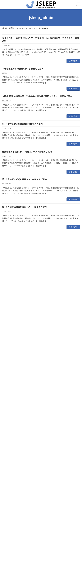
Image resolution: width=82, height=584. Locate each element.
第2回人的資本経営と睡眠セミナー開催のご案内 (24, 179)
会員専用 (5, 559)
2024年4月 (8, 491)
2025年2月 (8, 455)
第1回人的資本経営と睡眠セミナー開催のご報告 (24, 207)
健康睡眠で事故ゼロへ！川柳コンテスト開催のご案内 (27, 151)
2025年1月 (8, 460)
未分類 (6, 398)
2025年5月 (8, 444)
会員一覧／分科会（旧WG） (13, 565)
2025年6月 (8, 439)
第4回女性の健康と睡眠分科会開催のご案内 (22, 124)
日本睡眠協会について (11, 538)
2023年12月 (9, 507)
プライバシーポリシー (11, 554)
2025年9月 (8, 433)
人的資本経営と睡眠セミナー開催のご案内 (21, 335)
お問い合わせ (7, 549)
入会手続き (6, 543)
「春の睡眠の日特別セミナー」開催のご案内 (23, 68)
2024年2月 (8, 502)
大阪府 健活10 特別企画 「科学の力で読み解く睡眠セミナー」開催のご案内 (37, 96)
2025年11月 (9, 428)
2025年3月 (8, 449)
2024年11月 (9, 470)
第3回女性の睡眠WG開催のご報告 (18, 357)
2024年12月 (9, 465)
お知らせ (7, 376)
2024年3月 (8, 497)
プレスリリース (10, 387)
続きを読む (73, 61)
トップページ (7, 532)
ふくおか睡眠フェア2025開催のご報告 (20, 346)
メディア (7, 392)
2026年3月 (8, 412)
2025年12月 (9, 423)
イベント (7, 382)
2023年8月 (8, 513)
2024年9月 (8, 476)
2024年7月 (8, 486)
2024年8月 (8, 481)
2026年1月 (8, 417)
